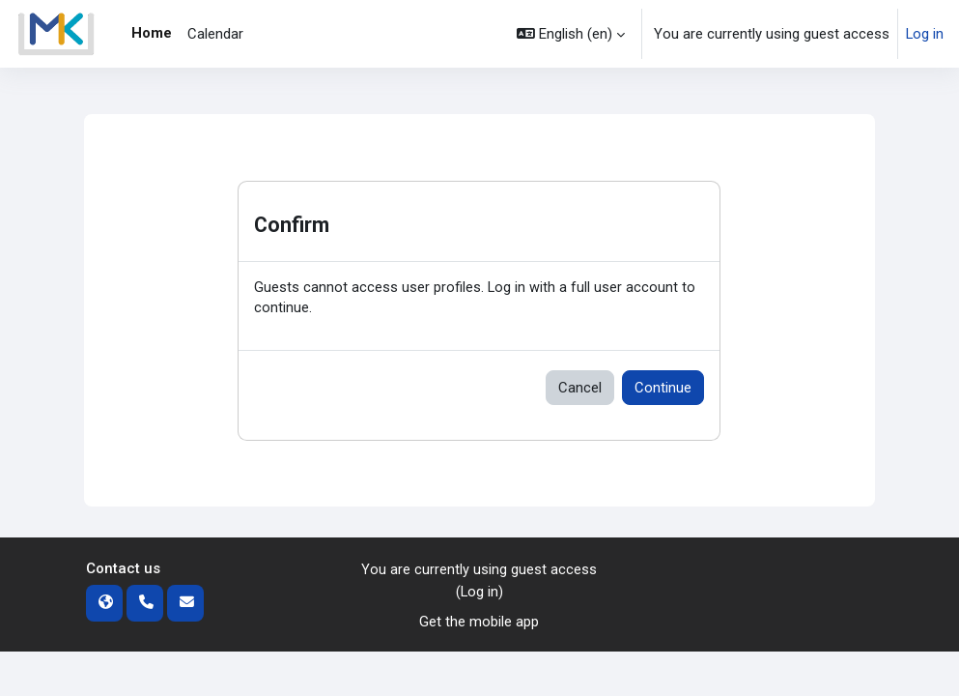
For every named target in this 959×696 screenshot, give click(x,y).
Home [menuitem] (151, 33)
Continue (663, 388)
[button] (570, 34)
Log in (925, 34)
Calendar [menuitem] (215, 34)
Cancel (580, 388)
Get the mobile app (479, 622)
